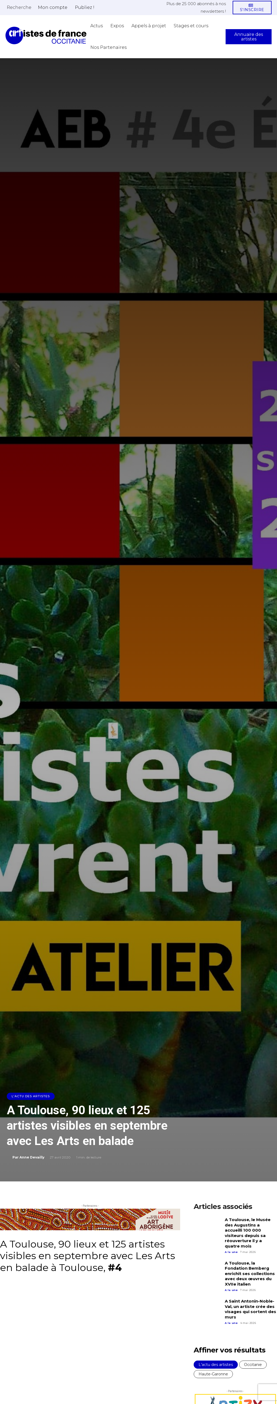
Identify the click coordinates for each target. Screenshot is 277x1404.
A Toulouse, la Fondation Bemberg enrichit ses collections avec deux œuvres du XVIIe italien (250, 1273)
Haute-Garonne (213, 1374)
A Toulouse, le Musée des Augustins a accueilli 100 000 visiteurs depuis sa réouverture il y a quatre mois (248, 1233)
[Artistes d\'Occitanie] (46, 35)
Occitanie (253, 1365)
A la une (231, 1251)
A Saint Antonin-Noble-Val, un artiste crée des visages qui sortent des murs (250, 1309)
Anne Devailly (31, 1157)
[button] (19, 7)
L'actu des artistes (31, 1096)
